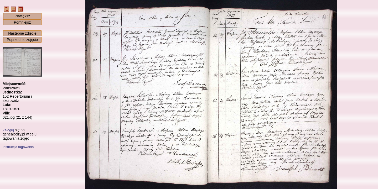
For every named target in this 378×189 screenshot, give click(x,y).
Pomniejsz (22, 22)
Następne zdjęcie (22, 33)
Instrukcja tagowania (18, 147)
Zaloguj (8, 130)
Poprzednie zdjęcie (22, 40)
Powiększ (22, 16)
